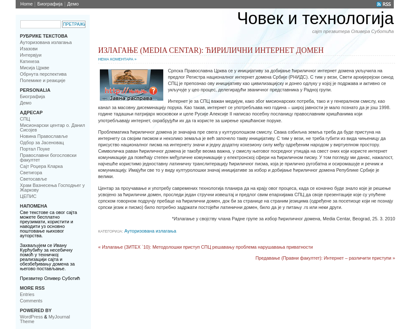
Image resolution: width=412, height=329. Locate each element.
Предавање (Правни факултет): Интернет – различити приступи (323, 257)
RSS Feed (383, 4)
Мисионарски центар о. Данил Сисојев (52, 127)
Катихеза (29, 61)
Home (26, 3)
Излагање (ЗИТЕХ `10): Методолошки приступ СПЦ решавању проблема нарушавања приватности (207, 246)
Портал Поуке (35, 148)
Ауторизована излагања (46, 42)
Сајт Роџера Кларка (41, 166)
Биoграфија (50, 3)
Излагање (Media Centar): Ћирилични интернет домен (211, 50)
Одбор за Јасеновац (42, 142)
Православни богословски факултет (48, 157)
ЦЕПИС (28, 196)
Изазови (29, 48)
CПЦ (25, 118)
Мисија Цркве (34, 67)
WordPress (31, 316)
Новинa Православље (44, 136)
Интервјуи (30, 55)
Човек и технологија (315, 18)
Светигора (31, 172)
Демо (73, 3)
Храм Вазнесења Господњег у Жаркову (52, 187)
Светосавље (33, 178)
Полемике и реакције (43, 80)
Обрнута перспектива (43, 74)
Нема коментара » (117, 59)
